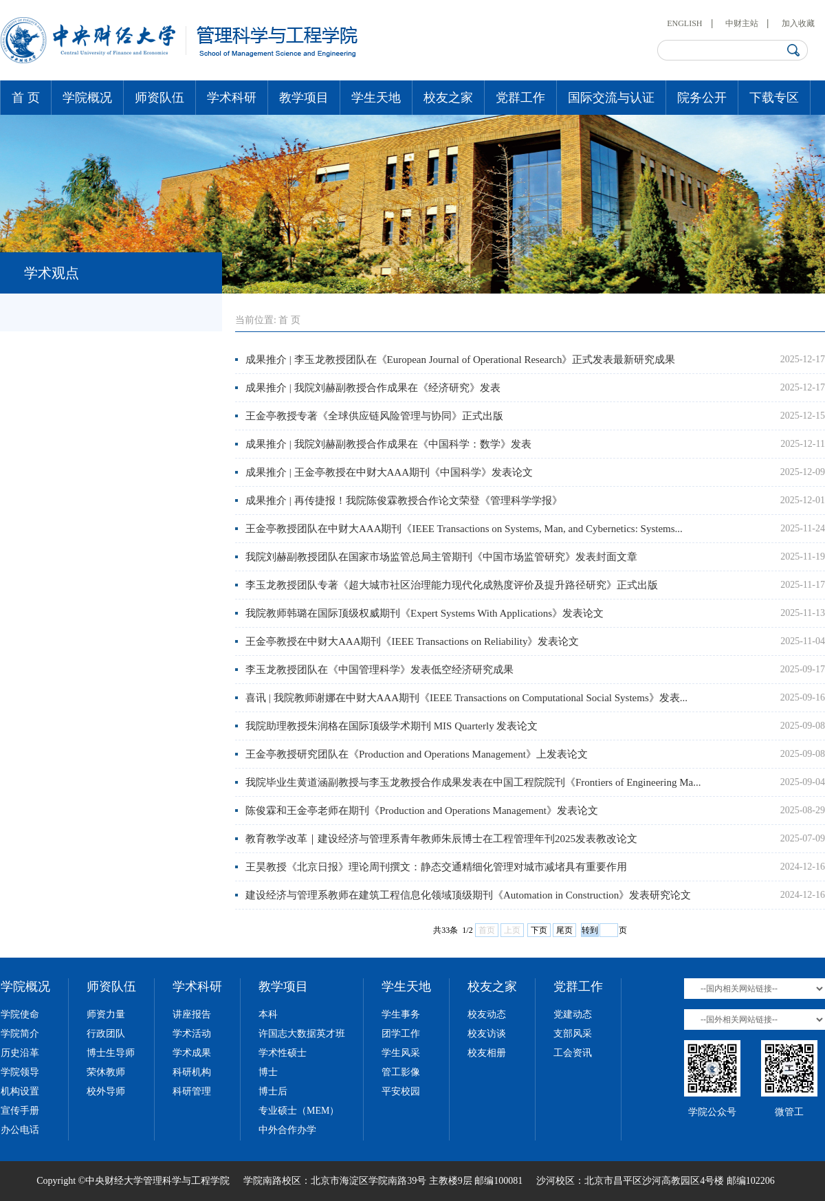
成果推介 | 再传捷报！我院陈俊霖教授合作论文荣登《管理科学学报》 (403, 500)
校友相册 (487, 1053)
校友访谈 (487, 1033)
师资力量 (106, 1014)
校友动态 (487, 1014)
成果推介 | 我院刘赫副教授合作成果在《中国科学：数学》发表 (388, 444)
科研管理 (192, 1091)
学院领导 (20, 1072)
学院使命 (20, 1014)
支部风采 (572, 1033)
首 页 (26, 97)
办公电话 (20, 1130)
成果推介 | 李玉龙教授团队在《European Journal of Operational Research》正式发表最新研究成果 (460, 359)
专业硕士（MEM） (298, 1110)
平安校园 (401, 1091)
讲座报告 (192, 1014)
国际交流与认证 (611, 97)
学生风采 (401, 1053)
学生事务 (401, 1014)
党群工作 (520, 97)
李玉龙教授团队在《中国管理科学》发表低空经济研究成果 (379, 669)
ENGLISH (684, 23)
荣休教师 (106, 1072)
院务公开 (702, 97)
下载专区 (774, 97)
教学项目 (304, 97)
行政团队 (106, 1033)
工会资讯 (572, 1053)
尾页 (564, 930)
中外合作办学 (287, 1130)
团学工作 (401, 1033)
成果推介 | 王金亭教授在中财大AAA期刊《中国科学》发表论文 (389, 472)
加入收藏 (798, 23)
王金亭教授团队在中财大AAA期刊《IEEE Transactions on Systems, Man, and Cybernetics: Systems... (464, 528)
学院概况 (87, 97)
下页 (539, 930)
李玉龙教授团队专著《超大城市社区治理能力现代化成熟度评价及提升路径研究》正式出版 (451, 585)
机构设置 (20, 1091)
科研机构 (192, 1072)
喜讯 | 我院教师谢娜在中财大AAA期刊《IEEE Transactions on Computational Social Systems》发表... (466, 697)
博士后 (272, 1091)
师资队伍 (159, 97)
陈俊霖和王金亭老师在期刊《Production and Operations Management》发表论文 (421, 810)
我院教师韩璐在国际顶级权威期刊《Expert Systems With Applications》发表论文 (424, 613)
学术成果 (192, 1053)
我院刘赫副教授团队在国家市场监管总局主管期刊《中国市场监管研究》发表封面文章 (441, 556)
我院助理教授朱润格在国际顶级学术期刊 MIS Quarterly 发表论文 (391, 725)
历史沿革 (20, 1053)
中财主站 (741, 23)
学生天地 (376, 97)
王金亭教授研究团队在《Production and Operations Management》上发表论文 (416, 754)
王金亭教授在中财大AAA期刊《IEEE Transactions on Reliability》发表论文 (412, 641)
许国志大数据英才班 (301, 1033)
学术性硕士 (282, 1053)
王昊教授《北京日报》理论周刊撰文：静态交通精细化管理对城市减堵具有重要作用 (436, 866)
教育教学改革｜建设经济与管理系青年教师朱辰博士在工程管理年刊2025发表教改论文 (441, 838)
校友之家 (448, 97)
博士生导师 (111, 1053)
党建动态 (572, 1014)
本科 (268, 1014)
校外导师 (106, 1091)
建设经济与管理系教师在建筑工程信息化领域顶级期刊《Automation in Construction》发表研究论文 (468, 895)
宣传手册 (20, 1110)
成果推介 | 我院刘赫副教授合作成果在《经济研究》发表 (372, 387)
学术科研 (231, 97)
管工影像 (401, 1072)
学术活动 (192, 1033)
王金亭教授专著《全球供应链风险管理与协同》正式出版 (374, 415)
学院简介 (20, 1033)
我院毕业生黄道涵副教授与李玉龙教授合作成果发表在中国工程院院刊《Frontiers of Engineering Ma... (473, 782)
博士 (268, 1072)
